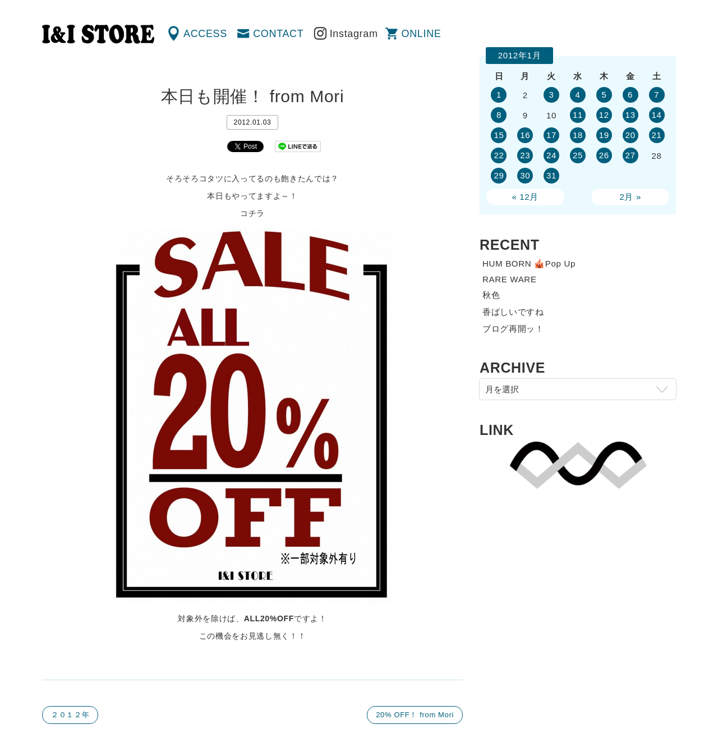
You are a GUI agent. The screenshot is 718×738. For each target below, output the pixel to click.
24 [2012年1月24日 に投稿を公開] (551, 155)
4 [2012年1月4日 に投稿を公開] (577, 94)
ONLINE (421, 33)
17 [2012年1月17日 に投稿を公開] (551, 135)
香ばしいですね (513, 312)
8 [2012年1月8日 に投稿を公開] (498, 115)
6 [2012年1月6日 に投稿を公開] (630, 94)
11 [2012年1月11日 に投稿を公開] (578, 115)
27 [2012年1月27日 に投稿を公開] (630, 155)
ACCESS (205, 33)
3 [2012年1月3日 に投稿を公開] (551, 94)
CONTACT (278, 33)
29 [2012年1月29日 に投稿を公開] (499, 175)
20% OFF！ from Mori (415, 715)
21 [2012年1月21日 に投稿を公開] (656, 135)
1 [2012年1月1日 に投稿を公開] (498, 94)
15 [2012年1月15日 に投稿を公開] (499, 135)
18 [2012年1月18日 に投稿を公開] (578, 135)
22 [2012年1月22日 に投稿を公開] (499, 155)
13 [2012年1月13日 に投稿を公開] (630, 115)
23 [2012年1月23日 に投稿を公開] (525, 155)
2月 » (630, 196)
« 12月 (525, 196)
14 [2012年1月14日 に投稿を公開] (656, 115)
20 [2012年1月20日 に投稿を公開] (630, 135)
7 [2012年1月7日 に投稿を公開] (656, 94)
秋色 (491, 295)
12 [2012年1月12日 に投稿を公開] (604, 115)
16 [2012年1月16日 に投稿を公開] (525, 135)
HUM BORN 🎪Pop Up (529, 263)
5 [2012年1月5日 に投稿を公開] (603, 94)
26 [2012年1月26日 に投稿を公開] (604, 155)
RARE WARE (509, 279)
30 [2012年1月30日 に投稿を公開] (525, 175)
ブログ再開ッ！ (513, 328)
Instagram (354, 33)
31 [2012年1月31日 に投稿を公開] (551, 175)
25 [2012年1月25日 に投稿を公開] (578, 155)
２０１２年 (70, 715)
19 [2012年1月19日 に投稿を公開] (604, 135)
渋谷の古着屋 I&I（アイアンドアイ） (98, 34)
